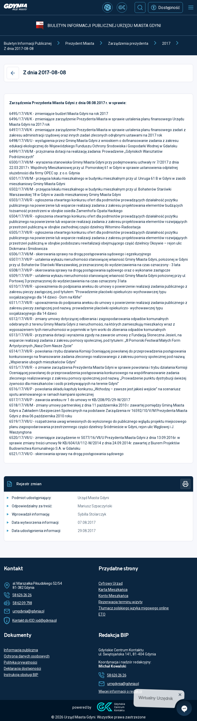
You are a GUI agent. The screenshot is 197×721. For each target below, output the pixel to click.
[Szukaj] (140, 7)
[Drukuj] (185, 484)
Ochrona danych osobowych (27, 656)
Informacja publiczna (21, 650)
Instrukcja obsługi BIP (21, 675)
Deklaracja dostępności (22, 668)
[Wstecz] (13, 73)
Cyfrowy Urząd (110, 583)
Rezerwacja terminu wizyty (120, 602)
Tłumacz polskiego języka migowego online (133, 608)
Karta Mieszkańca (112, 590)
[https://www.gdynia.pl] (15, 8)
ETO (101, 614)
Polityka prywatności (20, 662)
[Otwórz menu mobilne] (190, 7)
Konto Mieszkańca (113, 596)
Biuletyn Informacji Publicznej (28, 43)
